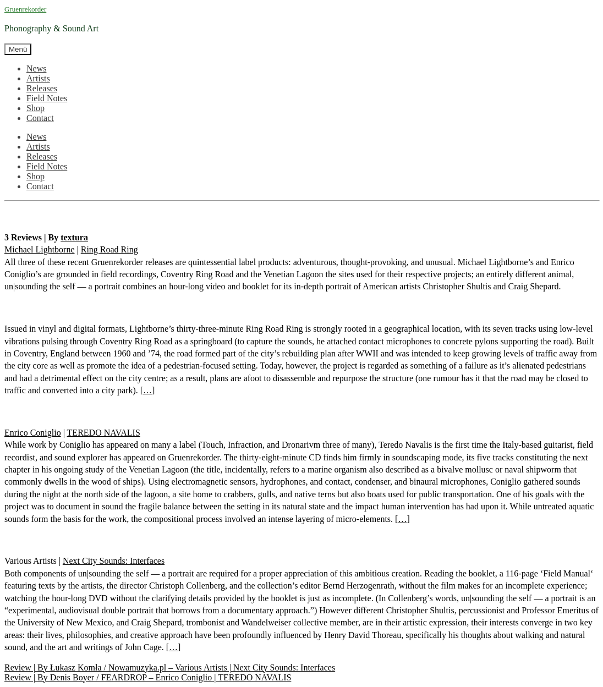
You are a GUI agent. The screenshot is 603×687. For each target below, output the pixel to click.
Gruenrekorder (25, 9)
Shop (35, 108)
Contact (40, 118)
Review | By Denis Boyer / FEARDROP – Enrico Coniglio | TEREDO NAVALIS (147, 677)
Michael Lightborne (39, 249)
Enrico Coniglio (32, 432)
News (36, 68)
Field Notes (46, 98)
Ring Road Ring (109, 249)
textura (74, 237)
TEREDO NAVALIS (103, 432)
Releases (41, 88)
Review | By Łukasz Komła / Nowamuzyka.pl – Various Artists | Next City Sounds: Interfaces (169, 667)
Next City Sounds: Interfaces (114, 560)
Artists (38, 78)
